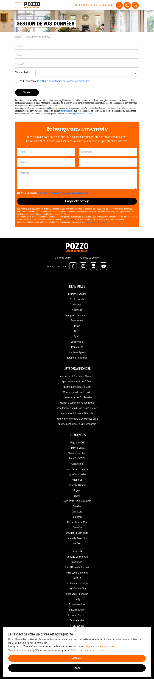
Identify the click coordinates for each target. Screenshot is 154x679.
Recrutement (106, 5)
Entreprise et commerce (77, 315)
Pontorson (77, 562)
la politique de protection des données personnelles (63, 81)
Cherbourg (77, 511)
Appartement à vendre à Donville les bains (77, 418)
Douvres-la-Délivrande (77, 532)
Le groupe (80, 5)
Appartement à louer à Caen (77, 386)
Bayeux (77, 490)
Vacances (77, 309)
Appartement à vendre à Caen (77, 381)
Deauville (77, 527)
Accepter (77, 658)
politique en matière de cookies (99, 646)
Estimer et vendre (77, 294)
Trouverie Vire (77, 620)
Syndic (77, 336)
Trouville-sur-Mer (77, 609)
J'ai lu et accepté (54, 81)
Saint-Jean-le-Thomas (77, 572)
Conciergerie (77, 341)
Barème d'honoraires (77, 357)
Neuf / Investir (77, 299)
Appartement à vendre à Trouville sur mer (77, 408)
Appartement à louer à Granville (77, 413)
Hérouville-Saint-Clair (77, 538)
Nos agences (92, 5)
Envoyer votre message (77, 201)
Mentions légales (63, 257)
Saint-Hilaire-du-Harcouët (77, 567)
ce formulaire (66, 111)
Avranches (77, 479)
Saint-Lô (77, 578)
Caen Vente (77, 463)
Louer (77, 325)
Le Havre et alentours (77, 556)
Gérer (77, 331)
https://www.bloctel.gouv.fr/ (83, 113)
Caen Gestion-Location (77, 469)
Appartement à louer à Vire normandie (77, 424)
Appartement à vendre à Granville (77, 376)
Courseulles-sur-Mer (77, 522)
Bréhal (77, 495)
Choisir (77, 668)
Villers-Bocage (77, 625)
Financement (77, 320)
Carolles (77, 506)
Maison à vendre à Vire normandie (77, 402)
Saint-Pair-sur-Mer (77, 588)
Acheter (77, 304)
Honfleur (77, 543)
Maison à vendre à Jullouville (77, 397)
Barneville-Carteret (77, 485)
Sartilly (77, 599)
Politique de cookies (90, 257)
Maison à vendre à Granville (77, 392)
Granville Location (77, 453)
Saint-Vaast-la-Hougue (77, 593)
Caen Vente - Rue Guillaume (77, 501)
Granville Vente (77, 447)
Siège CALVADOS (77, 458)
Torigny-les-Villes (77, 604)
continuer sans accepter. (95, 650)
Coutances (77, 516)
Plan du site (77, 347)
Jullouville (77, 551)
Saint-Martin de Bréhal (77, 583)
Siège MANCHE (77, 442)
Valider (27, 92)
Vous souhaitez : (23, 72)
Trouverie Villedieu (77, 615)
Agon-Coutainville (77, 474)
